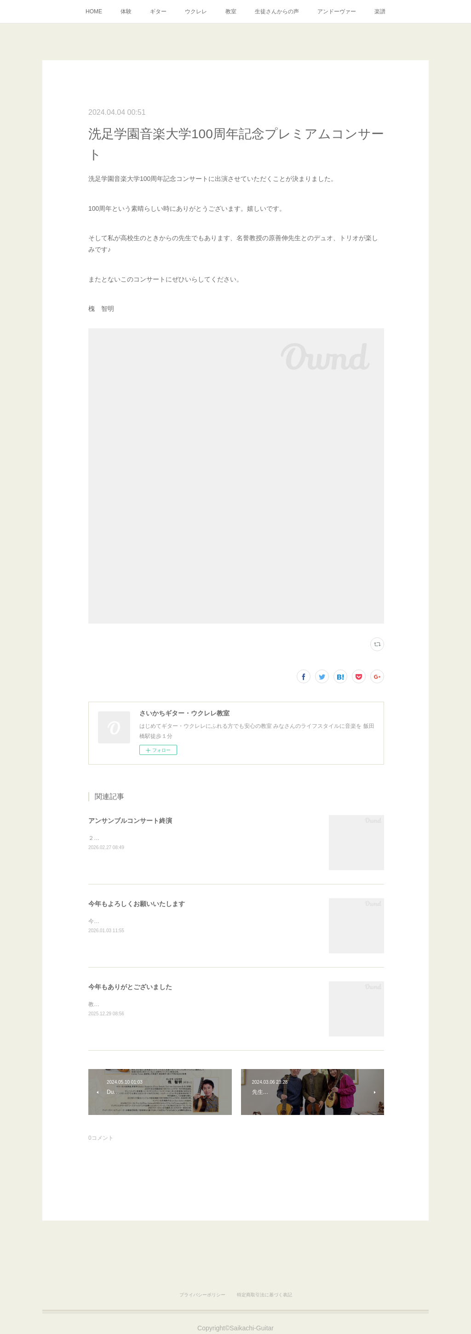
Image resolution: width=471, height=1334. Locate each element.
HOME (94, 11)
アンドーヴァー (336, 11)
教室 (230, 11)
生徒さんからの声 (277, 11)
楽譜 (379, 11)
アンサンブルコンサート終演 (130, 820)
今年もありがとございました (130, 987)
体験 (126, 11)
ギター (158, 11)
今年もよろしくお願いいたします (136, 903)
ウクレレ (196, 11)
